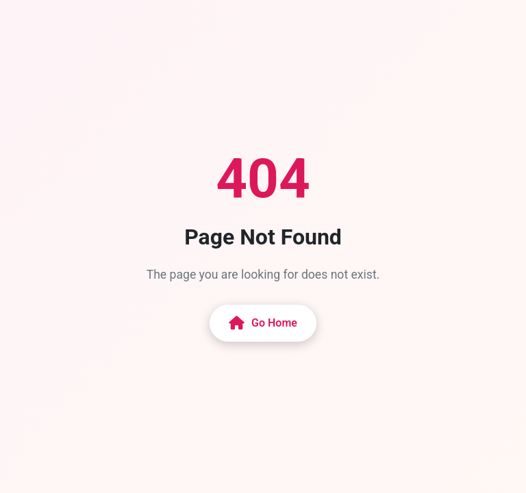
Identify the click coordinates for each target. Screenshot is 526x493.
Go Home (263, 323)
